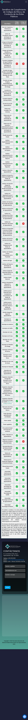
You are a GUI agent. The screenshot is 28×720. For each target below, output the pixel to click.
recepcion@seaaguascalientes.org (15, 559)
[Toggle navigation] (26, 1)
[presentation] (15, 585)
